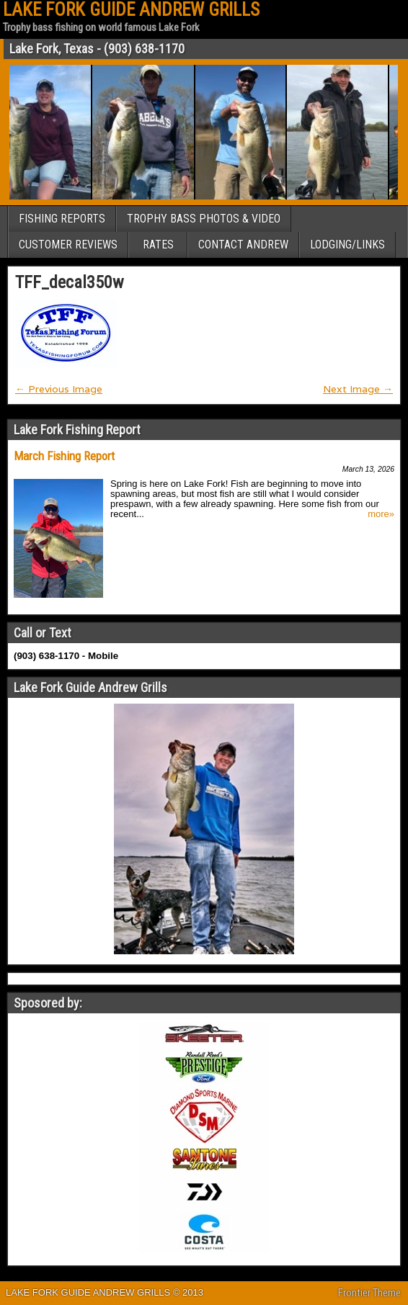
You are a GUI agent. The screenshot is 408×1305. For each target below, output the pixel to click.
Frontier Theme (369, 1292)
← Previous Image (58, 388)
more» (381, 514)
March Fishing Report (64, 456)
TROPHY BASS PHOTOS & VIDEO (203, 218)
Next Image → (358, 388)
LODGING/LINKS (347, 244)
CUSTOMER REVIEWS (68, 244)
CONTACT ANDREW (243, 244)
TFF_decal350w (69, 282)
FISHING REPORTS (62, 218)
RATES (158, 244)
